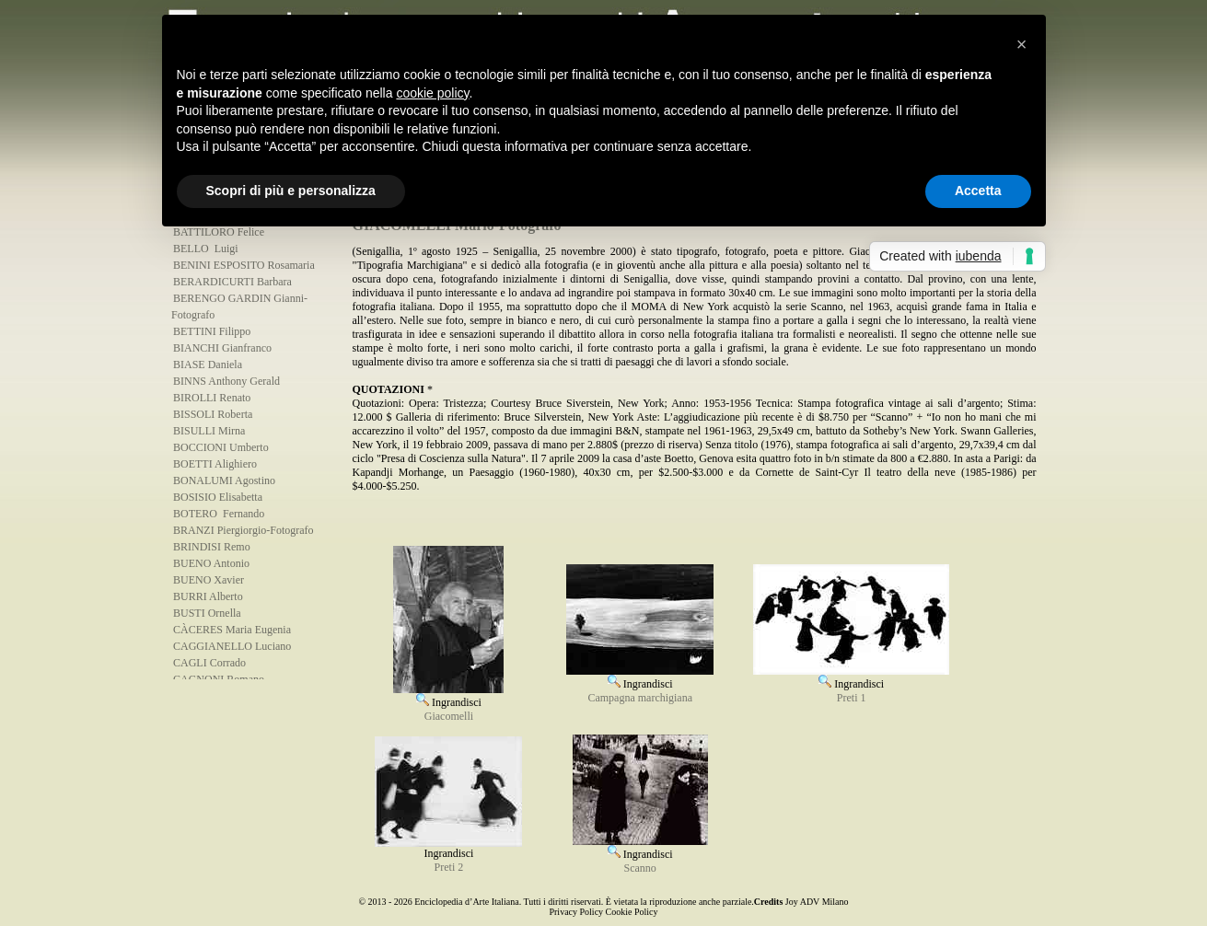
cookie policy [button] (432, 93)
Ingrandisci (448, 696)
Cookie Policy (632, 912)
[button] (1022, 44)
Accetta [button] (978, 190)
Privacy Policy (576, 912)
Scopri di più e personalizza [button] (291, 190)
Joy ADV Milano (817, 902)
